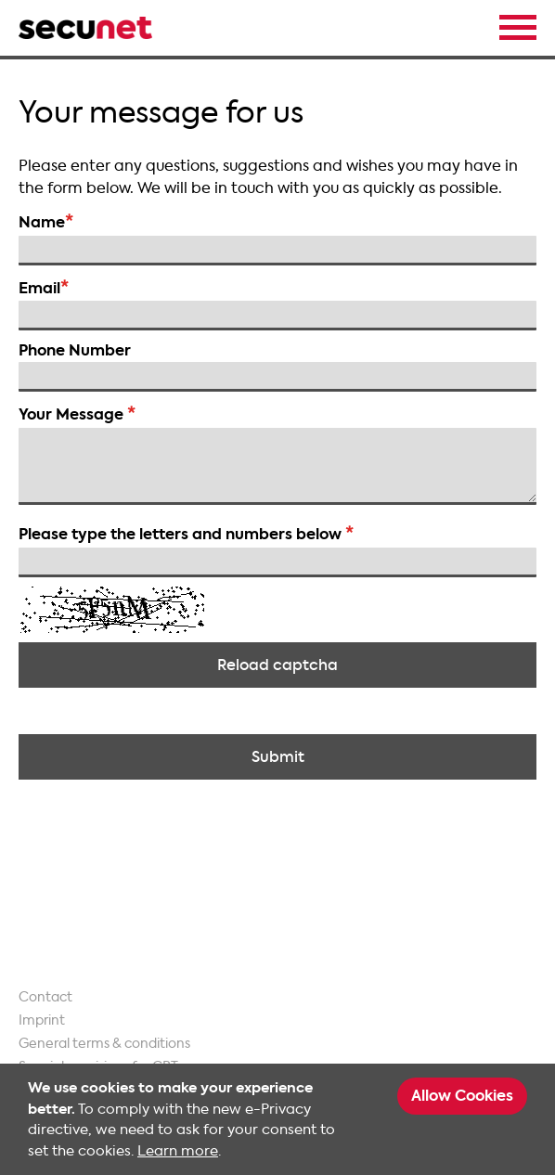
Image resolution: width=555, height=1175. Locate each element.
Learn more (177, 1151)
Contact (45, 997)
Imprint (42, 1020)
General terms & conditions (104, 1043)
